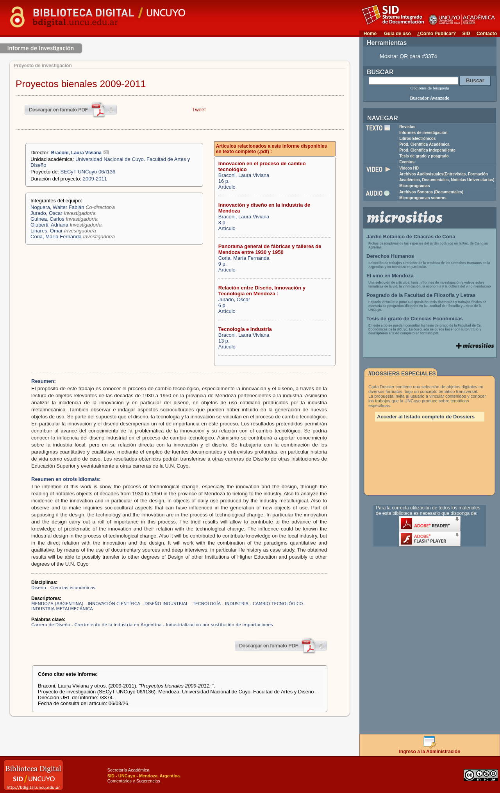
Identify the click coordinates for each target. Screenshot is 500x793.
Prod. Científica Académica (424, 144)
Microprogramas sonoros (422, 198)
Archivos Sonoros (431, 192)
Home (370, 33)
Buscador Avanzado (429, 98)
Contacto (487, 33)
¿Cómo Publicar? (436, 33)
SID (466, 33)
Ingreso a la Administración (430, 749)
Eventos (406, 162)
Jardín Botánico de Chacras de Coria (410, 236)
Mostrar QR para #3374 (408, 56)
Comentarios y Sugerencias (133, 781)
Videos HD (409, 168)
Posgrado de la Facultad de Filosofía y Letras (421, 295)
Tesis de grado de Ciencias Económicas (414, 318)
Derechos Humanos (390, 256)
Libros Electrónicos (417, 138)
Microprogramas (414, 186)
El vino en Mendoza (390, 276)
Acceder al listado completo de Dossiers (426, 417)
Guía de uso (397, 33)
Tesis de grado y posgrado (424, 156)
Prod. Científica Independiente (427, 150)
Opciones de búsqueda (430, 88)
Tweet (199, 110)
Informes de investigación (423, 132)
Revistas (407, 127)
